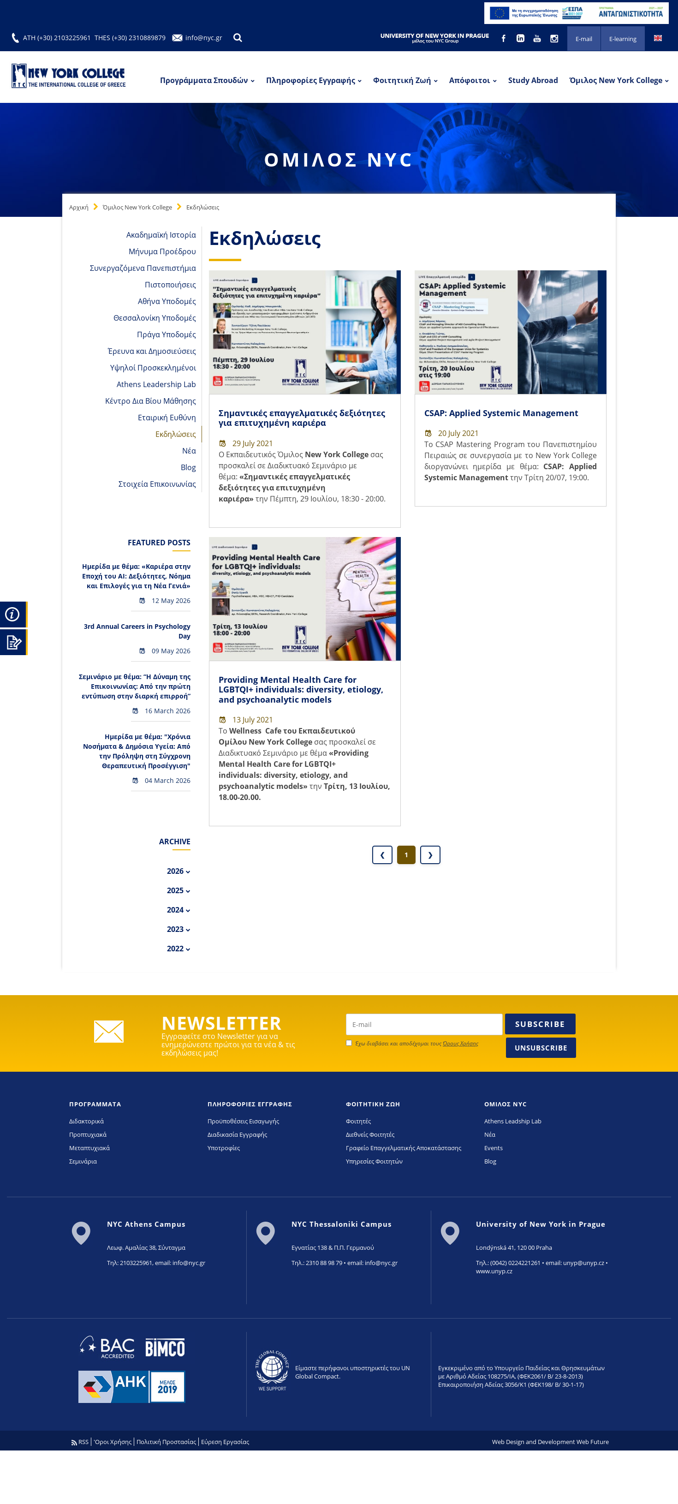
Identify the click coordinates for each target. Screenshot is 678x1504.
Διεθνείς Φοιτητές (370, 1134)
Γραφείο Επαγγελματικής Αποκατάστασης (403, 1148)
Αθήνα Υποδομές (167, 301)
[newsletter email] (424, 1024)
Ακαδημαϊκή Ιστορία (161, 235)
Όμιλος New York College (616, 80)
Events (493, 1148)
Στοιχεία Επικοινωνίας (157, 484)
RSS (80, 1442)
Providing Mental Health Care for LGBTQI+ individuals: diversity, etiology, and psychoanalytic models (301, 689)
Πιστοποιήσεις (170, 285)
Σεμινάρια (83, 1161)
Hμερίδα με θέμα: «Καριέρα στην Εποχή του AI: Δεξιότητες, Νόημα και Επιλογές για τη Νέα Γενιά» (136, 576)
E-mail (584, 39)
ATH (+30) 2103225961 (57, 37)
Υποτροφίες (224, 1148)
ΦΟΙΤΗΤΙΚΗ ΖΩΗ (373, 1104)
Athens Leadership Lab (156, 384)
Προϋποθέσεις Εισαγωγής (243, 1121)
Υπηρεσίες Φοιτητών (374, 1161)
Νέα (189, 451)
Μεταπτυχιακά (89, 1148)
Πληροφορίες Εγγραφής (310, 80)
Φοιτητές (358, 1121)
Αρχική (79, 207)
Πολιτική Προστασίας (166, 1442)
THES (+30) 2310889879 (130, 37)
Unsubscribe (541, 1047)
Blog (188, 467)
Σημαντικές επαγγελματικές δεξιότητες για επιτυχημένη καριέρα (302, 418)
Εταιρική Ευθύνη (167, 417)
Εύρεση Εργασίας (225, 1442)
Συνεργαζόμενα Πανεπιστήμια (143, 268)
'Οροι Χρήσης (112, 1442)
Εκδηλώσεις (202, 207)
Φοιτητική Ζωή (402, 80)
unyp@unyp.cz (583, 1263)
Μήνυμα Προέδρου (162, 251)
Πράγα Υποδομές (166, 334)
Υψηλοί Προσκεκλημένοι (153, 368)
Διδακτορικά (86, 1121)
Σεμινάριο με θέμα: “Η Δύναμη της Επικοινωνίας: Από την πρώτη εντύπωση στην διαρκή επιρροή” (134, 686)
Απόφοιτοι (469, 80)
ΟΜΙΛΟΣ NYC (505, 1104)
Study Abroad (533, 80)
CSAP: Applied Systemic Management (501, 412)
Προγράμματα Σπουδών (204, 80)
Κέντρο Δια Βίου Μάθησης (150, 401)
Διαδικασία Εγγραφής (237, 1134)
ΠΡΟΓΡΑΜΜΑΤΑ (95, 1104)
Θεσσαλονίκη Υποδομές (154, 318)
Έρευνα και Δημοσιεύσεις (152, 351)
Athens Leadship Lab (512, 1121)
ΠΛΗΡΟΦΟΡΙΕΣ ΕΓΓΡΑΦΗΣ (250, 1104)
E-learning (622, 39)
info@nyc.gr (203, 37)
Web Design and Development (533, 1442)
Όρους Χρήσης (460, 1043)
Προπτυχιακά (88, 1134)
